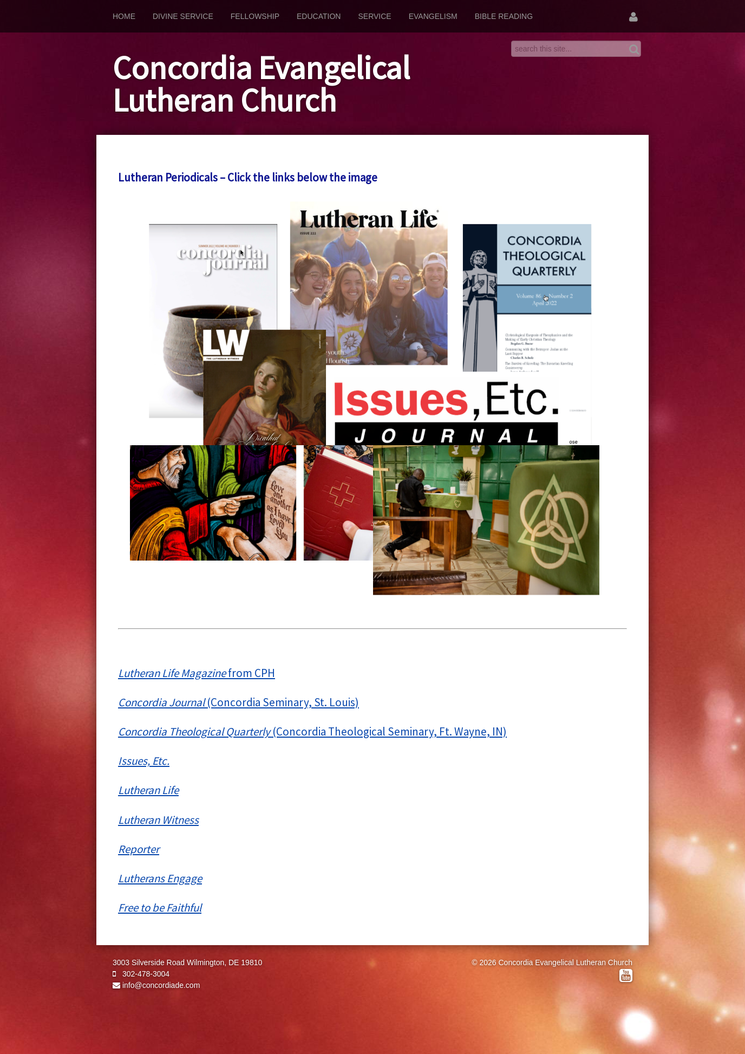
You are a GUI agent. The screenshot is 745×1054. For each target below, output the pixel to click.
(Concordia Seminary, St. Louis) (238, 702)
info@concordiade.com (156, 985)
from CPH (196, 673)
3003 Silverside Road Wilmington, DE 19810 (187, 962)
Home (124, 16)
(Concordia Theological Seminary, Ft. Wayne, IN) (312, 731)
